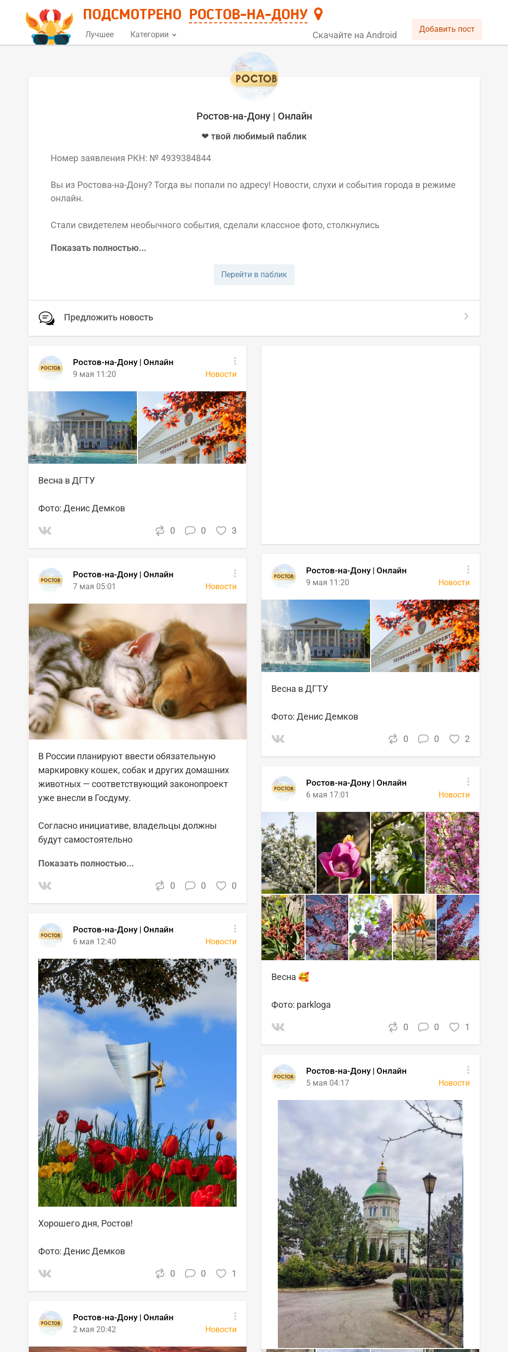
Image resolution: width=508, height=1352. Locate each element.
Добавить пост (447, 29)
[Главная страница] (51, 23)
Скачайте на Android (355, 35)
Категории (153, 34)
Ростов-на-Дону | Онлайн (356, 783)
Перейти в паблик (254, 274)
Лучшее (99, 34)
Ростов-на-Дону (248, 15)
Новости (454, 794)
